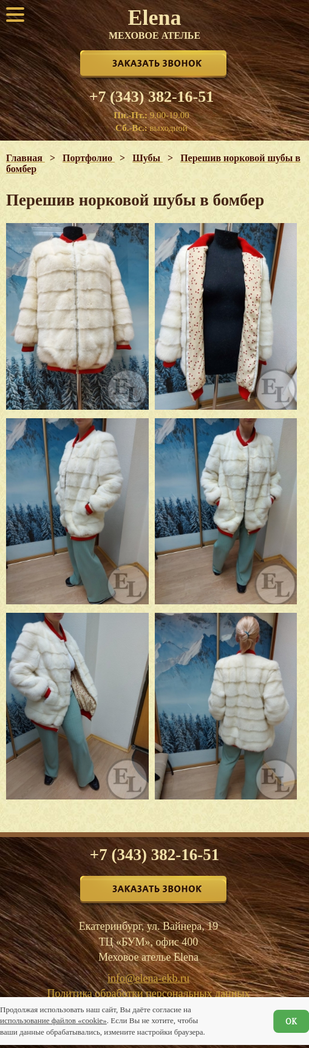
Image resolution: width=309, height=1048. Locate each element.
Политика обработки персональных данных (148, 993)
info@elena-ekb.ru (148, 978)
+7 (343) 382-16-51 (151, 96)
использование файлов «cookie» (53, 1020)
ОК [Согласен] (291, 1021)
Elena (154, 23)
